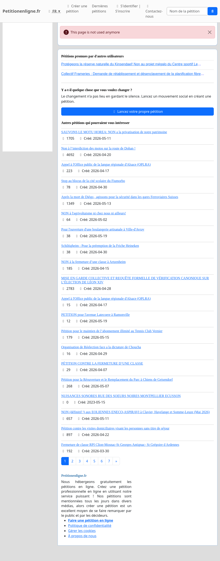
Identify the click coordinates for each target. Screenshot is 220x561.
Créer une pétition (76, 9)
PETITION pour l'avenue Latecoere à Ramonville (95, 314)
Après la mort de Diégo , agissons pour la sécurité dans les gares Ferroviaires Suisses (119, 197)
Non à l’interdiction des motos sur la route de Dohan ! (98, 148)
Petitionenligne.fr (21, 11)
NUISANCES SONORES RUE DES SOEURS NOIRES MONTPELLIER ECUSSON (121, 396)
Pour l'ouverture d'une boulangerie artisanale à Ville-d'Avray (102, 229)
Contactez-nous (153, 12)
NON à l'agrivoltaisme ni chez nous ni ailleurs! (93, 213)
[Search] (187, 11)
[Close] (210, 32)
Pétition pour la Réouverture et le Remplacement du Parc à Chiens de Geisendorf (117, 379)
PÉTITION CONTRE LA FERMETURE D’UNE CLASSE (102, 363)
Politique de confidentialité (89, 525)
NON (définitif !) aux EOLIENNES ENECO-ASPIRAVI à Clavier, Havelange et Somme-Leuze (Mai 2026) (135, 412)
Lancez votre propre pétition (137, 111)
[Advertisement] (27, 87)
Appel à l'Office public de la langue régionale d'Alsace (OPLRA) (106, 164)
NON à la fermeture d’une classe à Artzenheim (93, 262)
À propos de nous (82, 535)
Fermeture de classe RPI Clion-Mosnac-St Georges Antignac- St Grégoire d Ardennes (120, 444)
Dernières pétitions (100, 9)
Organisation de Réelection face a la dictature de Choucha (101, 347)
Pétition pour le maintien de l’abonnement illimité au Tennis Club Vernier (111, 331)
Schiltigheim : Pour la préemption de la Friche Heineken (100, 246)
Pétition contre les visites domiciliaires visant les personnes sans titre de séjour (115, 428)
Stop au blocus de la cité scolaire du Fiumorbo (93, 181)
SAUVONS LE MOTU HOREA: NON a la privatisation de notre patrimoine (114, 132)
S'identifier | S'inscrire (128, 9)
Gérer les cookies (82, 530)
